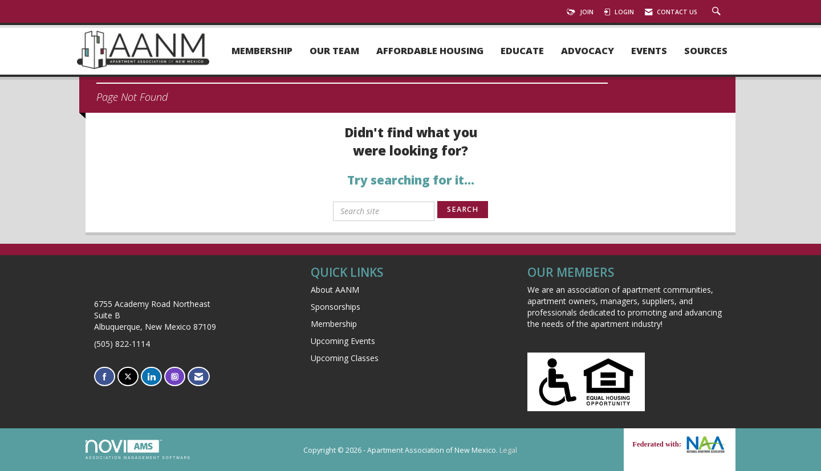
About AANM (335, 289)
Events (649, 51)
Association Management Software (138, 450)
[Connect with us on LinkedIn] (151, 377)
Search (462, 209)
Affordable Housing (429, 51)
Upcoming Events (343, 340)
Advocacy (587, 51)
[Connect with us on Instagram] (174, 377)
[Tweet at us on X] (128, 377)
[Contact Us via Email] (199, 377)
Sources (705, 51)
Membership (261, 51)
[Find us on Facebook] (104, 377)
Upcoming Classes (345, 358)
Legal (508, 450)
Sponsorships (335, 306)
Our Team (334, 51)
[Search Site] (717, 12)
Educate (522, 51)
